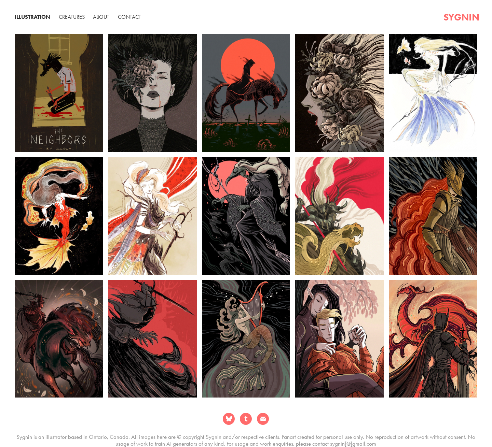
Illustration (32, 17)
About (101, 17)
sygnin (461, 17)
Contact (129, 17)
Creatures (72, 17)
